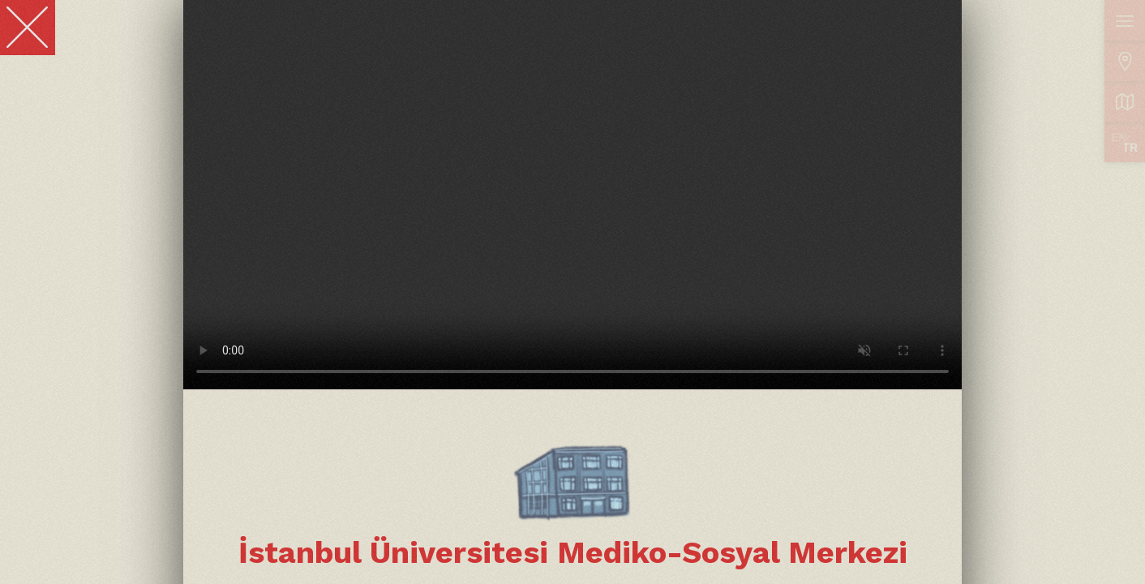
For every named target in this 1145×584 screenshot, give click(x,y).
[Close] (27, 27)
